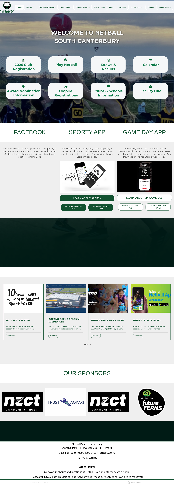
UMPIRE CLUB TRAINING (146, 320)
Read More (11, 335)
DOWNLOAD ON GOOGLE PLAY (73, 207)
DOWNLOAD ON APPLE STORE (101, 207)
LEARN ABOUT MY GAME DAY (144, 197)
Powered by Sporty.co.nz (40, 482)
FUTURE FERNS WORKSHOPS (107, 320)
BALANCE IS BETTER (18, 320)
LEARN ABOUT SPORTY (87, 198)
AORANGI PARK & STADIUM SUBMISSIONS (64, 320)
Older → (87, 344)
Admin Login (134, 482)
